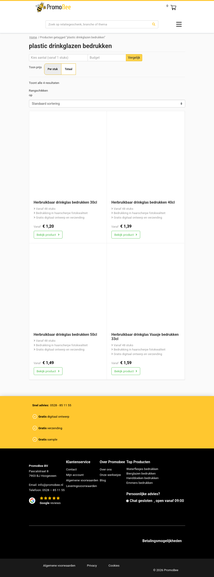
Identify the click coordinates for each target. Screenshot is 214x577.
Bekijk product (48, 234)
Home (33, 37)
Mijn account (75, 475)
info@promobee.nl (50, 485)
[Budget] (107, 57)
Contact (71, 469)
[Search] (98, 24)
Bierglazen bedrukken (141, 473)
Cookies (115, 565)
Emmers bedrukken (139, 482)
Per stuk (53, 69)
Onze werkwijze (110, 475)
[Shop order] (107, 103)
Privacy (93, 565)
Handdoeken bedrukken (142, 478)
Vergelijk (134, 57)
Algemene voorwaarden (82, 480)
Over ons (106, 469)
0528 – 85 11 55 (53, 490)
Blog (103, 480)
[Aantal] (58, 57)
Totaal (68, 69)
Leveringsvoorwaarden (81, 486)
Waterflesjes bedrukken (142, 469)
